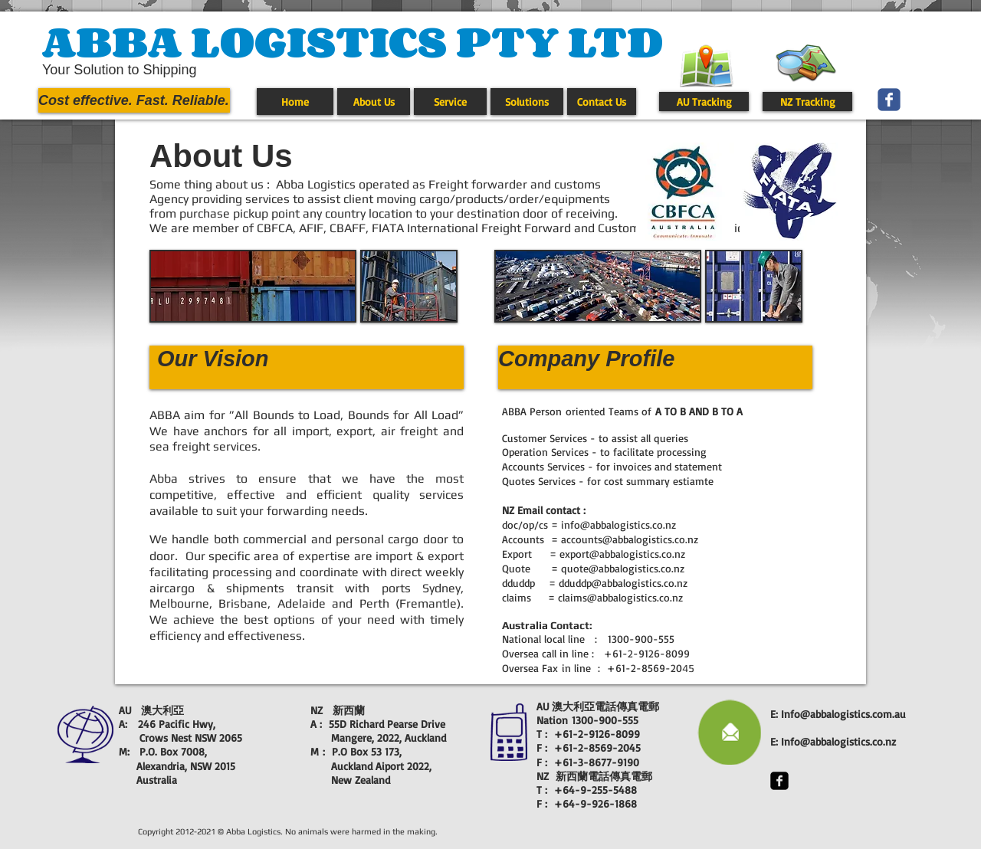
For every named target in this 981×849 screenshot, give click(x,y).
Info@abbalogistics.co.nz (838, 741)
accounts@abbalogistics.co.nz (629, 539)
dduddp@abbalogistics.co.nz (623, 582)
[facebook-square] (779, 781)
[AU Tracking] (704, 101)
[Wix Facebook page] (889, 99)
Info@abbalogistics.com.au (843, 713)
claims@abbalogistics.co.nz (620, 597)
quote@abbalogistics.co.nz (622, 568)
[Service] (450, 101)
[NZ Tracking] (807, 101)
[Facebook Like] (935, 76)
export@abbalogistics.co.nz (622, 553)
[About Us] (373, 101)
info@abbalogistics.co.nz (618, 524)
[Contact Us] (601, 101)
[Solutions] (526, 101)
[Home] (295, 101)
